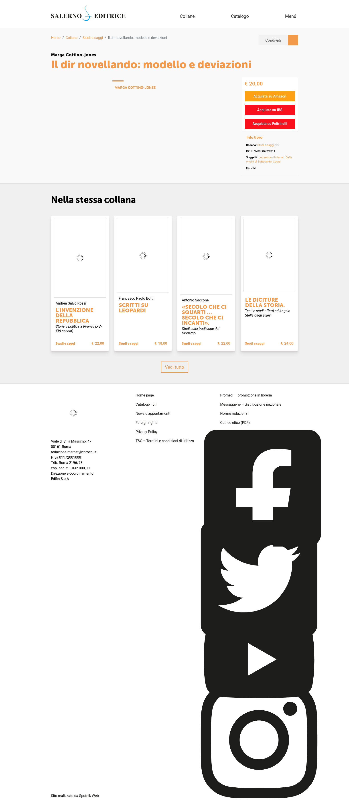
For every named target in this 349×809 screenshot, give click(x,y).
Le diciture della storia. (265, 302)
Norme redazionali (234, 413)
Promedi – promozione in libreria (246, 395)
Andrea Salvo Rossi (71, 303)
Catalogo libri (146, 404)
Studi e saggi (93, 38)
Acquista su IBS (269, 110)
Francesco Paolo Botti (136, 298)
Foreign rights (146, 422)
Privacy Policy (147, 431)
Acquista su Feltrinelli (269, 123)
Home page (145, 395)
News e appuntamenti (153, 413)
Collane (71, 38)
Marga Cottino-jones (73, 54)
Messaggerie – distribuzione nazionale (250, 404)
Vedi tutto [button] (174, 367)
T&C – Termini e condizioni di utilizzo (165, 441)
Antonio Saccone (195, 300)
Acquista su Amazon (269, 96)
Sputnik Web (89, 795)
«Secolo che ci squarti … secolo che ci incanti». (204, 315)
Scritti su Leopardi (133, 307)
